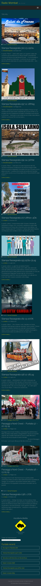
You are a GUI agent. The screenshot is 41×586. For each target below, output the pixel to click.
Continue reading (6, 63)
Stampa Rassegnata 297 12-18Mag (18, 104)
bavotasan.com (26, 583)
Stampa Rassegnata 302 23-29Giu (18, 48)
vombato (5, 220)
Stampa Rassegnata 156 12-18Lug (18, 374)
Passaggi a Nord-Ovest (12, 420)
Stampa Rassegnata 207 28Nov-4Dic (19, 217)
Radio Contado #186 (9, 563)
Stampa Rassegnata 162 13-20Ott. (18, 318)
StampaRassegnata (7, 50)
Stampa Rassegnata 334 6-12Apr (12, 553)
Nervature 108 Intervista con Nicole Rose (15, 558)
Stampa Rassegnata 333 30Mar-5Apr (14, 568)
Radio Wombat (10, 2)
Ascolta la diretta (21, 518)
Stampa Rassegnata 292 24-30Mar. (18, 160)
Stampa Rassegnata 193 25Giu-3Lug (19, 260)
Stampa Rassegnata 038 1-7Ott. (17, 494)
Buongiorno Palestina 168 (10, 548)
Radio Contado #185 (9, 573)
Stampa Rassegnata (12, 44)
